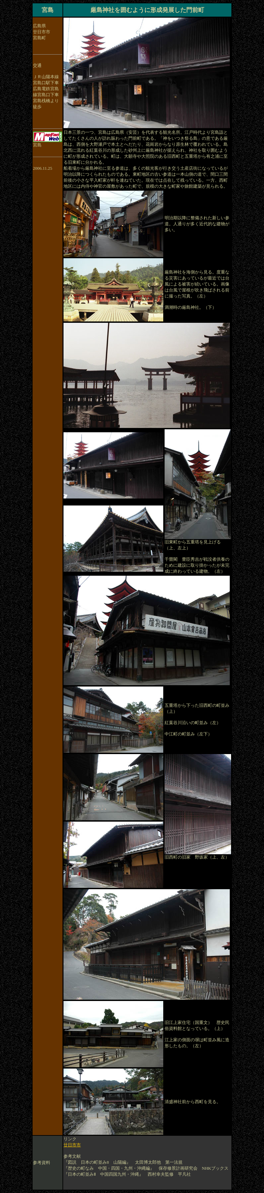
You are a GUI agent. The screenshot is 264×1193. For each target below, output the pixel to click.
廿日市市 (72, 1144)
